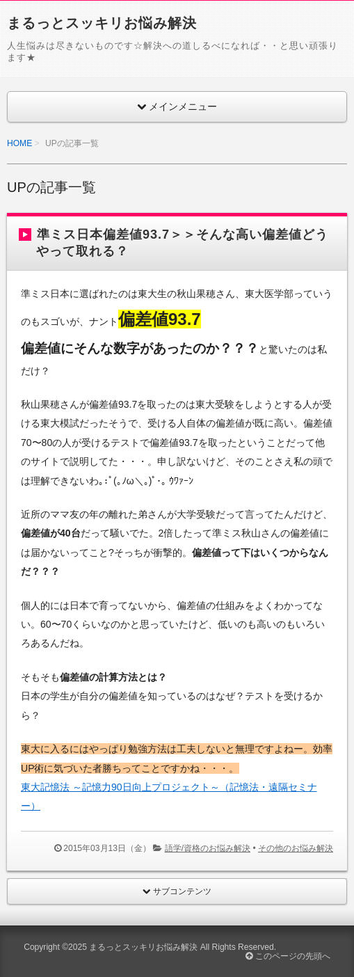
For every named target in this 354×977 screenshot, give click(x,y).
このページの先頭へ (288, 956)
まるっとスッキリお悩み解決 (102, 23)
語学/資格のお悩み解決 (207, 848)
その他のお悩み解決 (295, 848)
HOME (19, 143)
